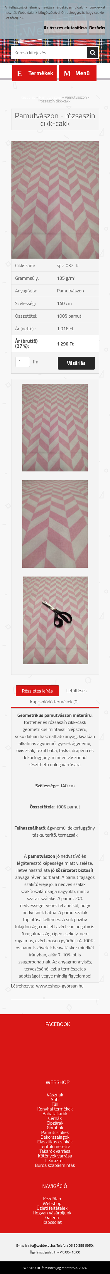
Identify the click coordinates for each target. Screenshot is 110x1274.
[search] (92, 52)
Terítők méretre (55, 1146)
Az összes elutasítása (65, 27)
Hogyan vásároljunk (52, 1212)
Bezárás (97, 27)
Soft (55, 1099)
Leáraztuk (55, 1160)
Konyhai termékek (55, 1108)
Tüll (55, 1104)
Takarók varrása (55, 1151)
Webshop (52, 1203)
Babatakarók (55, 1113)
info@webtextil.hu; (42, 1245)
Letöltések (76, 690)
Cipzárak (55, 1122)
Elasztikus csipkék (55, 1141)
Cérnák (55, 1118)
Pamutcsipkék (55, 1132)
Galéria (52, 1217)
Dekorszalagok (55, 1136)
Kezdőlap (28, 97)
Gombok (55, 1127)
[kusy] (22, 362)
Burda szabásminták (55, 1165)
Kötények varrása (55, 1155)
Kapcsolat (52, 1222)
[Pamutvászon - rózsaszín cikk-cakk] (55, 143)
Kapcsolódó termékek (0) (54, 701)
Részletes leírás (37, 690)
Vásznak (55, 1094)
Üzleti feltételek (52, 1207)
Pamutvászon (50, 97)
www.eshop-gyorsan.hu (60, 985)
